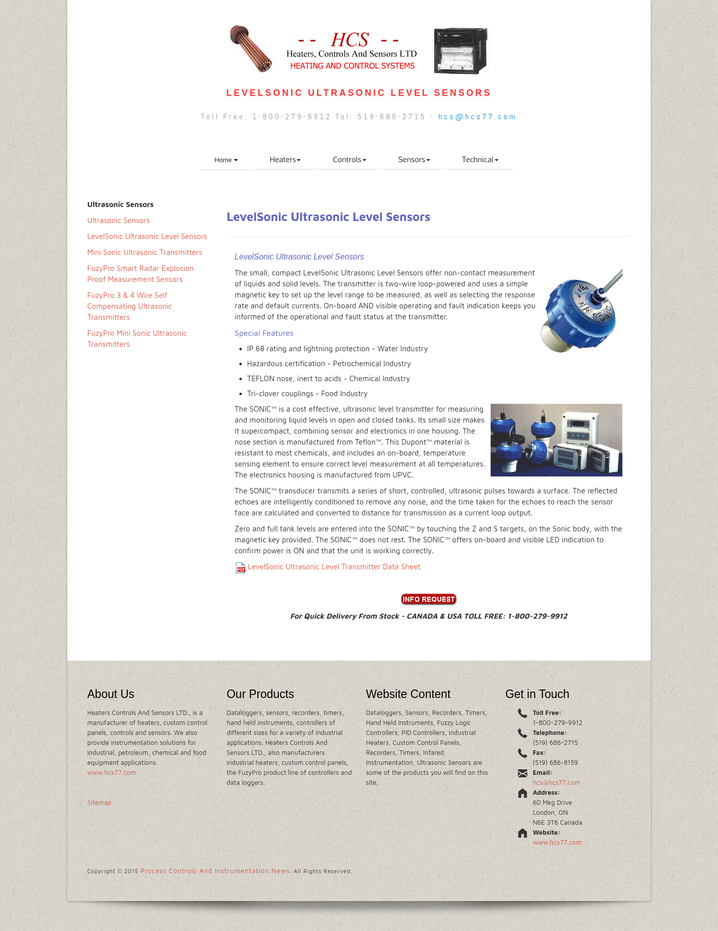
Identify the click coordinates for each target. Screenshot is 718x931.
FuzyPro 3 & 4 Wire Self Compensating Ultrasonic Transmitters (129, 306)
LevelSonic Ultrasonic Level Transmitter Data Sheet (334, 566)
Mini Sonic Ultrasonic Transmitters (144, 252)
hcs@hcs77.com (477, 116)
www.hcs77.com (111, 772)
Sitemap (99, 802)
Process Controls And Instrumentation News (215, 871)
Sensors (414, 159)
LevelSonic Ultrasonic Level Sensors (147, 236)
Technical (480, 159)
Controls (349, 159)
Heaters (285, 159)
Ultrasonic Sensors (118, 220)
